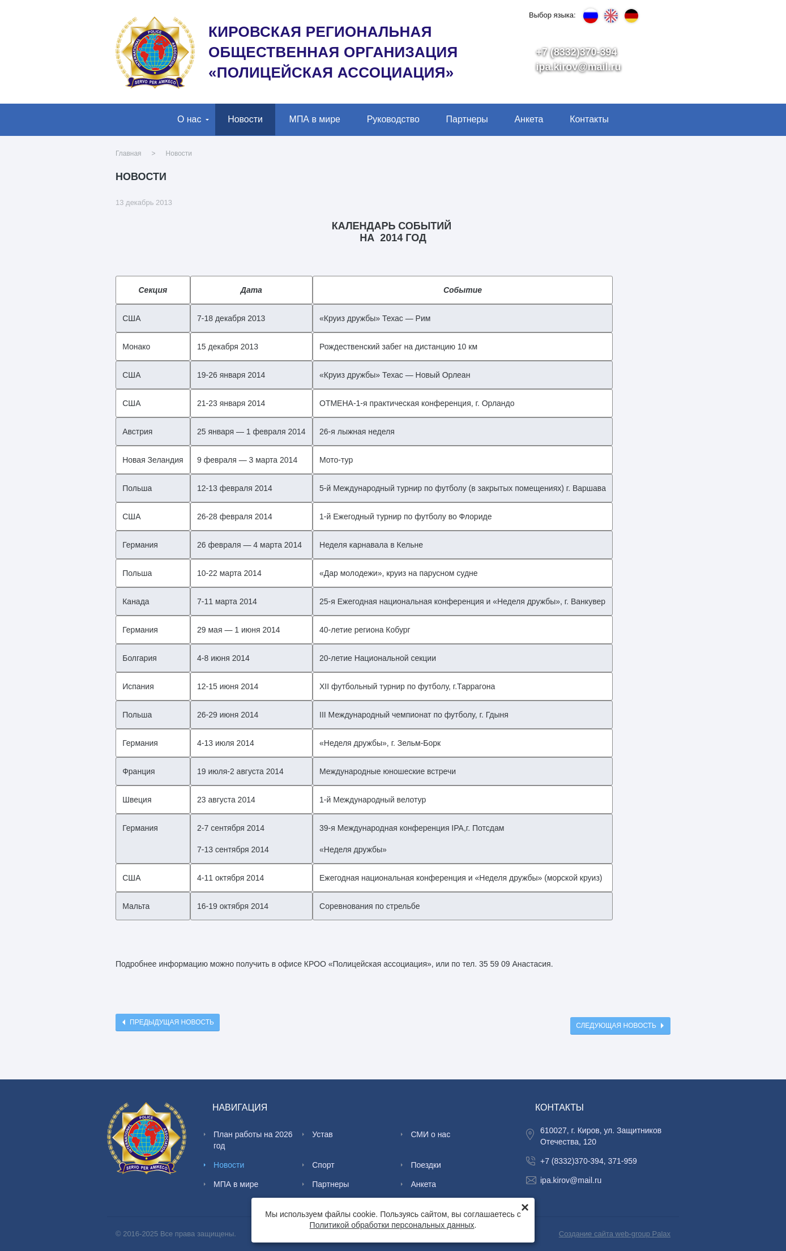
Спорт (323, 1164)
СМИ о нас (430, 1134)
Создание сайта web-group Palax (614, 1233)
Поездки (426, 1164)
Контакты (589, 119)
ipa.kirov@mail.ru (578, 66)
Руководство (393, 119)
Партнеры (467, 119)
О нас (189, 119)
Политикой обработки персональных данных (392, 1224)
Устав (322, 1134)
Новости (245, 119)
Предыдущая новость (172, 1022)
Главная (129, 153)
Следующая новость (616, 1026)
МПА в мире (314, 119)
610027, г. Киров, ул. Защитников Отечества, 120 (600, 1136)
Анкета (528, 119)
